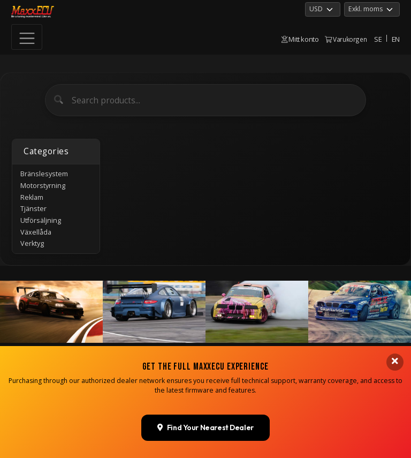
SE (378, 39)
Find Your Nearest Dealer (205, 426)
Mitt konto (300, 39)
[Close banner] (395, 360)
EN (396, 39)
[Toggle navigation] (26, 37)
